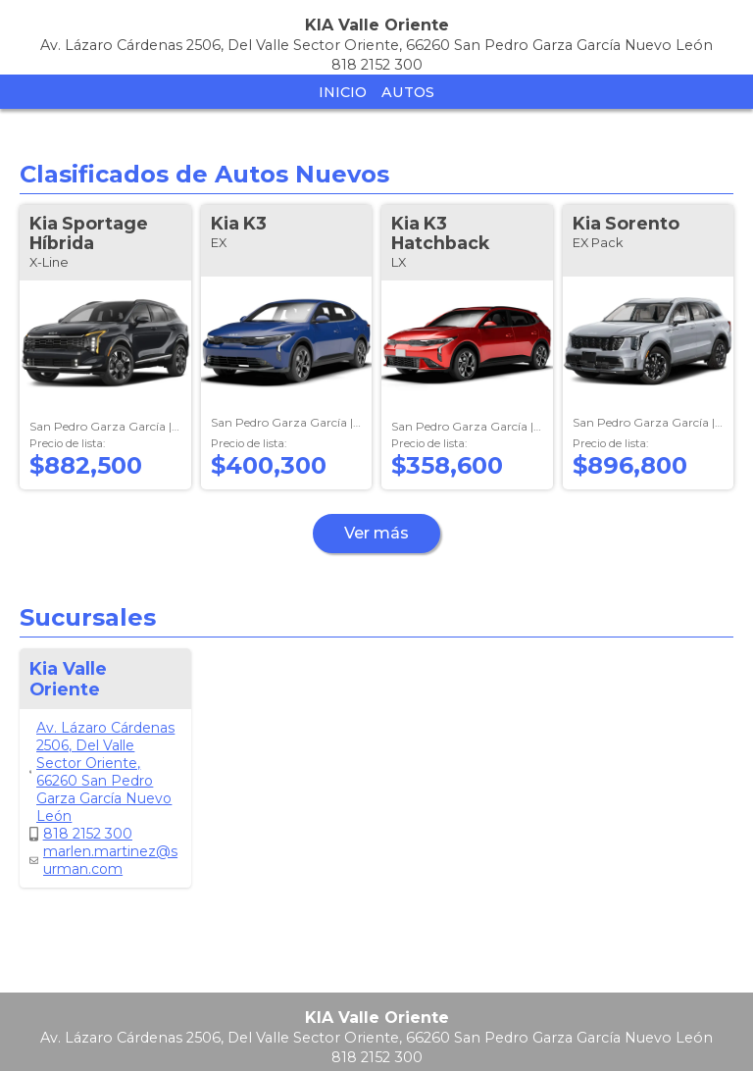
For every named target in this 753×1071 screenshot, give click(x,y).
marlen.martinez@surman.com (103, 860)
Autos (407, 92)
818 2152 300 (80, 833)
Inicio (343, 92)
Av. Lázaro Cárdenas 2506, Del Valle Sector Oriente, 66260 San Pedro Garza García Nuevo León (102, 772)
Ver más (376, 533)
